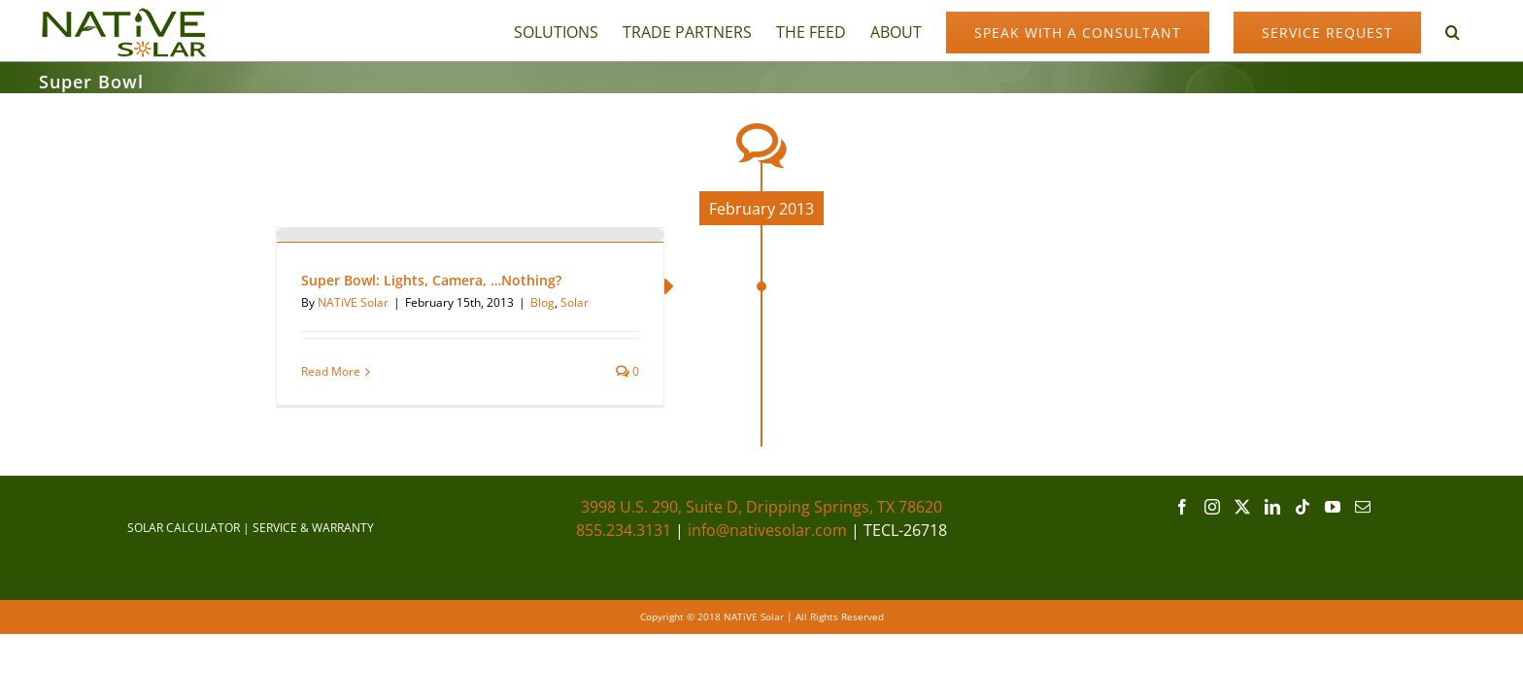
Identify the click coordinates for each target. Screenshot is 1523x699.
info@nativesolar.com (767, 530)
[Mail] (1363, 507)
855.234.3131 (623, 530)
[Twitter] (1242, 507)
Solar (574, 302)
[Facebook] (1182, 507)
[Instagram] (1212, 507)
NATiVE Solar (353, 302)
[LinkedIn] (1272, 507)
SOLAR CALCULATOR (183, 527)
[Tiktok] (1302, 507)
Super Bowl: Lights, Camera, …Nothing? (431, 280)
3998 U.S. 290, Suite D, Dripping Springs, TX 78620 (761, 506)
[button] (1477, 30)
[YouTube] (1332, 507)
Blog (542, 302)
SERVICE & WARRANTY (313, 527)
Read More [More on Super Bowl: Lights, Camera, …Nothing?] (330, 371)
